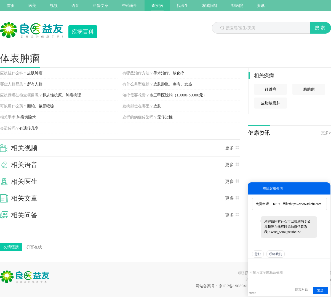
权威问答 (210, 5)
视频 (54, 5)
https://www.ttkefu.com (305, 204)
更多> (326, 133)
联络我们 (275, 254)
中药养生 (130, 5)
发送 (320, 290)
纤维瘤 (270, 89)
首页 (11, 5)
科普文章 (100, 5)
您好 (258, 254)
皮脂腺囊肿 (270, 103)
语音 (75, 5)
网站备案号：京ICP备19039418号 (225, 286)
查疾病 (157, 5)
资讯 (261, 5)
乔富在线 (34, 247)
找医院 (237, 5)
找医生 (182, 5)
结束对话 (301, 289)
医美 (32, 5)
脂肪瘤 (309, 89)
